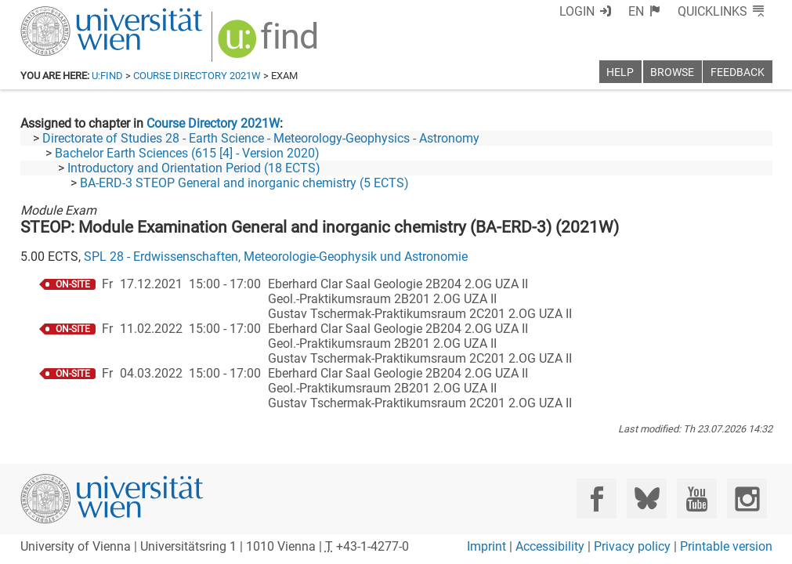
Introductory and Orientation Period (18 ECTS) (193, 168)
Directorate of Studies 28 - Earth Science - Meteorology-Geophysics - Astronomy (260, 138)
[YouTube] (697, 499)
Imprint (486, 546)
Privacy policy (632, 546)
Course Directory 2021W (197, 75)
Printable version (726, 546)
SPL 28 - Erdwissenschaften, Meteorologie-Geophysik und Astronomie (276, 256)
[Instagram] (747, 499)
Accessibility (549, 546)
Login (577, 11)
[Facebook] (597, 499)
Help (620, 72)
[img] (270, 44)
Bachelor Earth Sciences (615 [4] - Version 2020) (187, 153)
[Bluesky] (647, 499)
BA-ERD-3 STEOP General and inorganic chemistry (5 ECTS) (244, 182)
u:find (107, 75)
